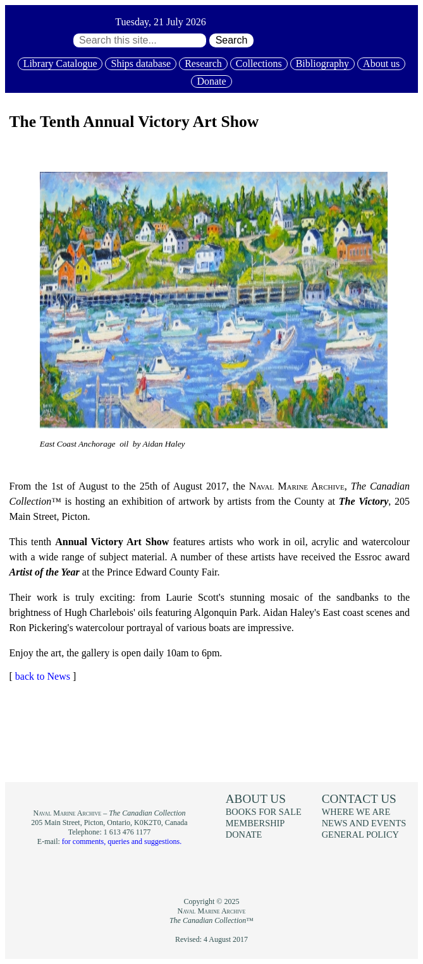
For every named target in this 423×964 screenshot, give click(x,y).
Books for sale (264, 812)
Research (203, 63)
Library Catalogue (60, 63)
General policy (360, 834)
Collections (259, 63)
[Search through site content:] (140, 40)
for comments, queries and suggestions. (121, 841)
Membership (255, 823)
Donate (211, 81)
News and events (364, 823)
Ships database (141, 63)
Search (232, 40)
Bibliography (322, 63)
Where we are (356, 812)
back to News (42, 676)
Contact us (359, 798)
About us (381, 63)
